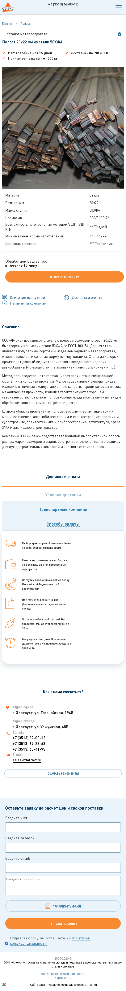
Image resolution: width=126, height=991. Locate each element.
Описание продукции (27, 297)
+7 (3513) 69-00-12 (63, 4)
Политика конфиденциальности (63, 973)
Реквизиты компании (28, 303)
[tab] (63, 493)
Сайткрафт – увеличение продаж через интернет (63, 984)
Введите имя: (63, 824)
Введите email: (63, 864)
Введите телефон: (63, 844)
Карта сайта (63, 977)
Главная (7, 23)
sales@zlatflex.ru (27, 760)
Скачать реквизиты (63, 773)
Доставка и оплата (87, 297)
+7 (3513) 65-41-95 (29, 749)
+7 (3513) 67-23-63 (29, 743)
